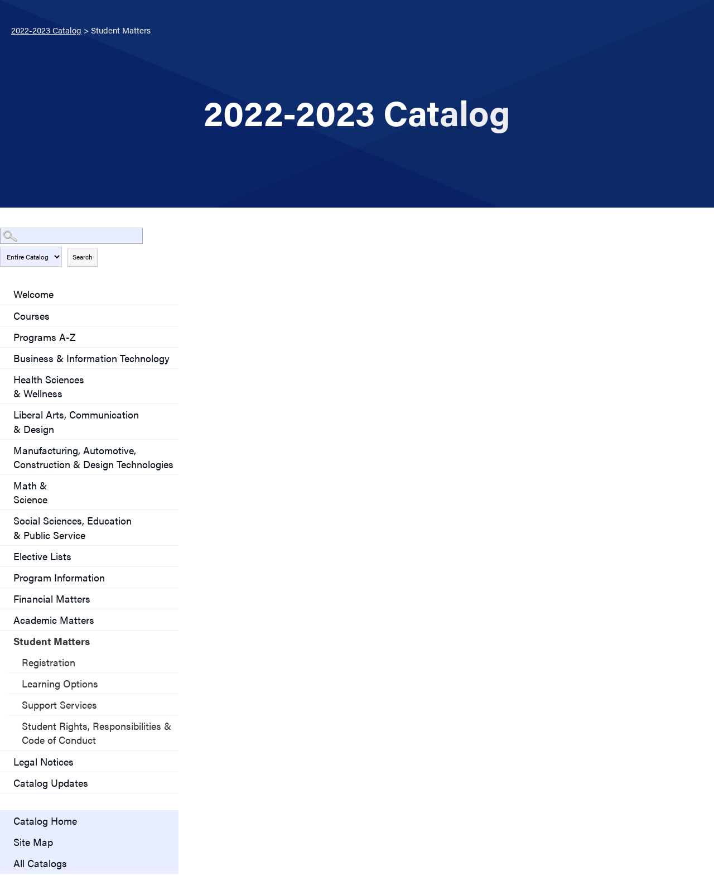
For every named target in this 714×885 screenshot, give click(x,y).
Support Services (59, 704)
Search (83, 257)
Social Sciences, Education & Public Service (72, 527)
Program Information (59, 577)
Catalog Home (45, 821)
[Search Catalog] (71, 236)
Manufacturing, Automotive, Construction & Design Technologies (93, 457)
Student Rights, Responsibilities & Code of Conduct (96, 733)
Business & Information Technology (91, 358)
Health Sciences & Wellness (48, 386)
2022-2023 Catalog (46, 30)
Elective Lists (42, 556)
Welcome (33, 294)
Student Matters (51, 641)
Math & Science (30, 492)
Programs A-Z (44, 337)
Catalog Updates (50, 783)
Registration (48, 662)
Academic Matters (53, 620)
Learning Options (60, 683)
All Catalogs (40, 863)
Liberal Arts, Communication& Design (76, 421)
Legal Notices (43, 761)
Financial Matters (51, 598)
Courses (31, 316)
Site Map (33, 842)
